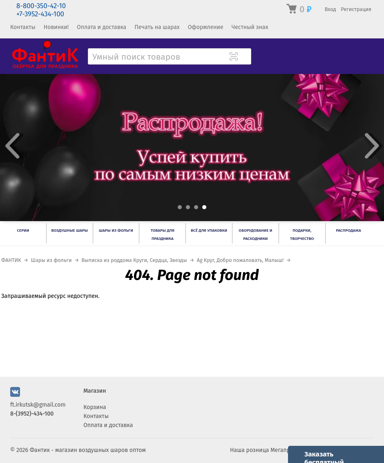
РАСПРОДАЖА (348, 230)
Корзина (94, 407)
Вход (330, 9)
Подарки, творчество (302, 234)
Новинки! (56, 27)
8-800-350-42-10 (41, 6)
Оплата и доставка (101, 27)
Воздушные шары (69, 230)
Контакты (23, 27)
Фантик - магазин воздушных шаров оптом (88, 450)
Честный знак (250, 27)
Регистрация (356, 9)
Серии (23, 230)
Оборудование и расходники (255, 234)
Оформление (205, 27)
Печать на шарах (156, 27)
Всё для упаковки (209, 230)
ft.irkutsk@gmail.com (37, 404)
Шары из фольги (116, 230)
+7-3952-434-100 (40, 14)
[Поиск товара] (244, 57)
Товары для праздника (162, 234)
